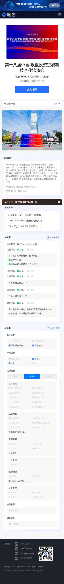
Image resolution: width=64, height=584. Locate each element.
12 (55, 150)
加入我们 (22, 544)
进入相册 (32, 89)
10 (47, 150)
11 (51, 150)
